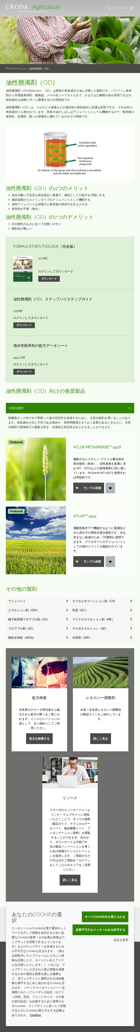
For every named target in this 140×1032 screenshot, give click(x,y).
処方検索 (39, 698)
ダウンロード (49, 278)
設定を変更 (121, 939)
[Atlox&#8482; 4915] (36, 540)
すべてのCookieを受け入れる (105, 917)
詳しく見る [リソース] (70, 880)
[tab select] (70, 408)
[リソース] (70, 772)
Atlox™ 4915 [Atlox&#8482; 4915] (84, 516)
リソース (70, 798)
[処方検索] (39, 672)
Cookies (35, 1015)
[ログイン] (110, 488)
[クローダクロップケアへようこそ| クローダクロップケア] (33, 7)
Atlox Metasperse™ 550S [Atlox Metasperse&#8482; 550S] (97, 447)
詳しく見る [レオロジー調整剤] (100, 738)
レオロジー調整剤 (100, 698)
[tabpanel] (70, 493)
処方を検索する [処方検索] (39, 738)
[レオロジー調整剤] (100, 672)
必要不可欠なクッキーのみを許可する (100, 930)
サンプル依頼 (88, 488)
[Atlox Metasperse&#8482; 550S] (36, 469)
